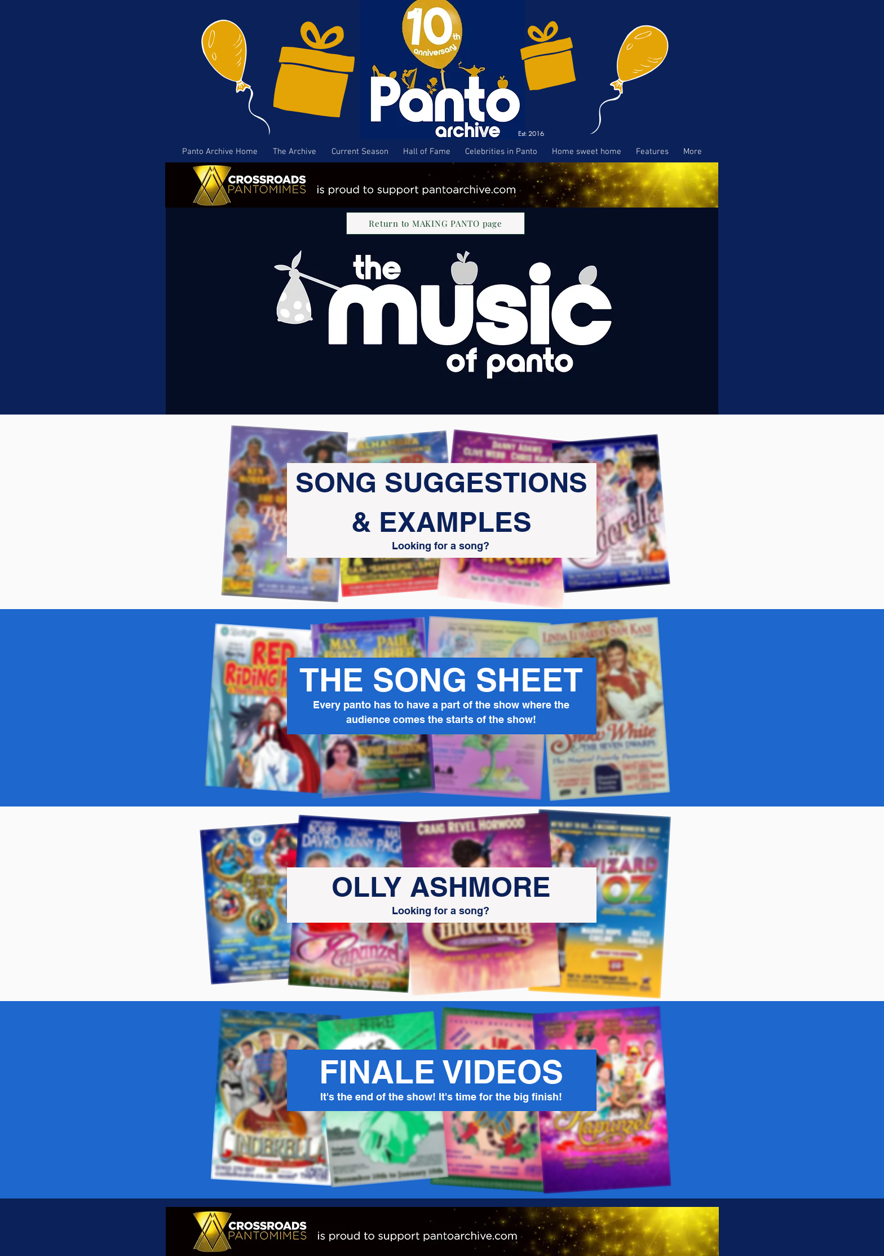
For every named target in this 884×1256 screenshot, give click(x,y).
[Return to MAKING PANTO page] (435, 223)
